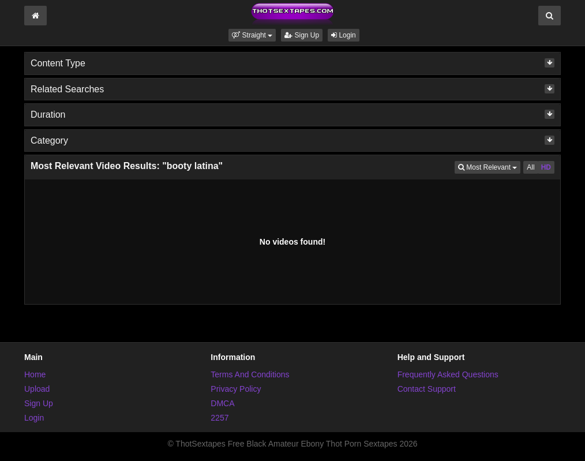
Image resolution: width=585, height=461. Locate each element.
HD (546, 167)
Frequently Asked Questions (447, 374)
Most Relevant (489, 166)
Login (343, 35)
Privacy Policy (236, 388)
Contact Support (426, 388)
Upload (37, 388)
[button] (252, 35)
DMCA (222, 403)
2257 (219, 417)
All (530, 167)
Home (35, 374)
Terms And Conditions (250, 374)
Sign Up (301, 35)
